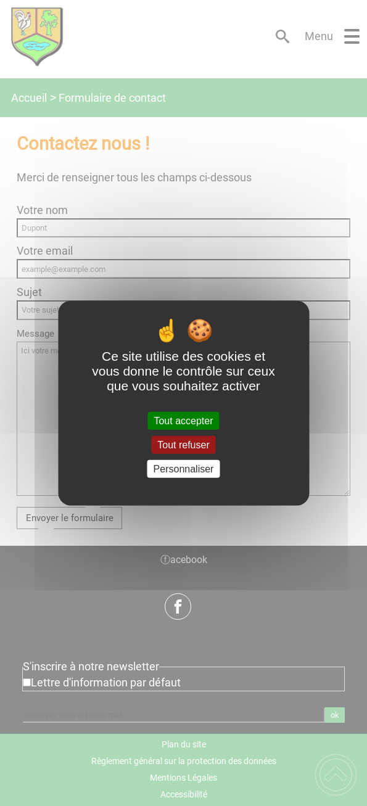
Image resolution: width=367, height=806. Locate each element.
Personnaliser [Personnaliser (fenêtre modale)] (184, 469)
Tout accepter (183, 420)
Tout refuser (183, 444)
